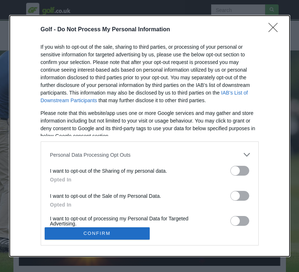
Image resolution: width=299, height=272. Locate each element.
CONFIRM (97, 233)
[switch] (239, 171)
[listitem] (149, 155)
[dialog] (150, 136)
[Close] (275, 30)
